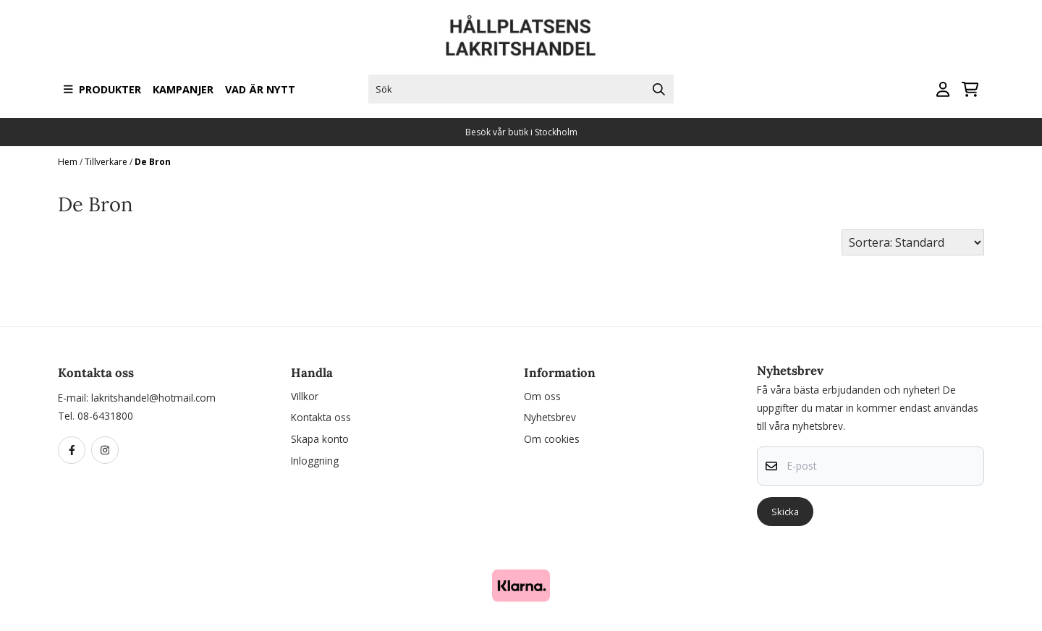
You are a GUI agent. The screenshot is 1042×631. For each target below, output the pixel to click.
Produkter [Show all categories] (102, 89)
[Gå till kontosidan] (943, 89)
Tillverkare (107, 162)
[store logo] (521, 35)
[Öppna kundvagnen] (970, 89)
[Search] (659, 89)
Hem (69, 162)
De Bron (153, 162)
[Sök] (520, 89)
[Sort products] (913, 242)
